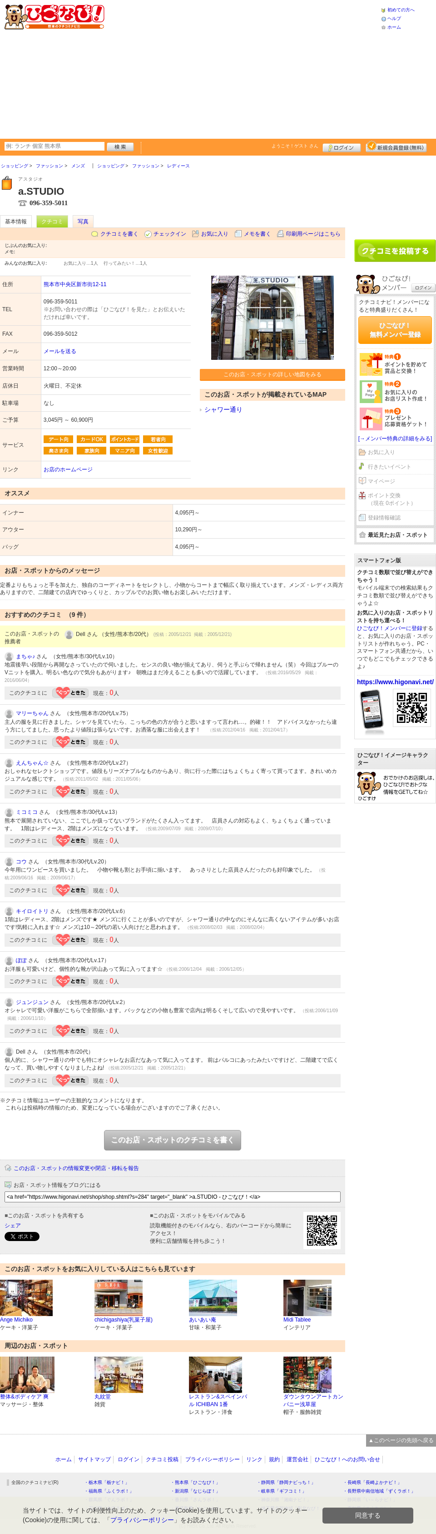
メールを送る (60, 351)
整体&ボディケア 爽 (24, 1396)
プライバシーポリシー (212, 1459)
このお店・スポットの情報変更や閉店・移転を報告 (76, 1168)
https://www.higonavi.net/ (395, 682)
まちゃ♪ (25, 656)
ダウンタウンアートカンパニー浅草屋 (313, 1400)
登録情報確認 (384, 518)
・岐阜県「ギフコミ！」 (282, 1491)
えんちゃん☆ (32, 763)
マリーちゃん (32, 713)
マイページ (381, 481)
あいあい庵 (202, 1320)
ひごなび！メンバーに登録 (389, 628)
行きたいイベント (389, 467)
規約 (274, 1459)
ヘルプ (394, 18)
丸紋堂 (102, 1396)
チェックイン (170, 234)
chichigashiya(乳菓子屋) (123, 1320)
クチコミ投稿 (162, 1459)
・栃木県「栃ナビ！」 (106, 1482)
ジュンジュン (32, 1002)
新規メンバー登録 (396, 146)
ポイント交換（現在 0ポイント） (392, 499)
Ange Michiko (16, 1320)
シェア (13, 1225)
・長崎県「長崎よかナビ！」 (372, 1482)
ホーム (394, 27)
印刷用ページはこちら (313, 234)
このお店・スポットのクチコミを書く (172, 1140)
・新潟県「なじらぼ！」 (195, 1491)
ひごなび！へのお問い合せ (347, 1459)
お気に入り (214, 234)
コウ (21, 861)
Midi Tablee (297, 1320)
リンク (254, 1459)
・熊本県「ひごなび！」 (195, 1482)
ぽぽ (21, 960)
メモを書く (257, 234)
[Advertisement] (220, 68)
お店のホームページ (68, 469)
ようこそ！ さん (295, 145)
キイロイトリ (32, 911)
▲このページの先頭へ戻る (401, 1440)
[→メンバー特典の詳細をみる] (395, 438)
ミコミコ (27, 812)
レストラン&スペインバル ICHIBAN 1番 (218, 1400)
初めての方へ (401, 9)
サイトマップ (94, 1459)
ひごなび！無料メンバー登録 (395, 330)
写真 (83, 221)
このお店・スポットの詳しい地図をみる (272, 374)
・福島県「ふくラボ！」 (109, 1491)
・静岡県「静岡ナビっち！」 (286, 1482)
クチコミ (52, 221)
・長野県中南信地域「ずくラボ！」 (379, 1491)
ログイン (341, 146)
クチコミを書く (119, 234)
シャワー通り (223, 409)
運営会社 (297, 1459)
